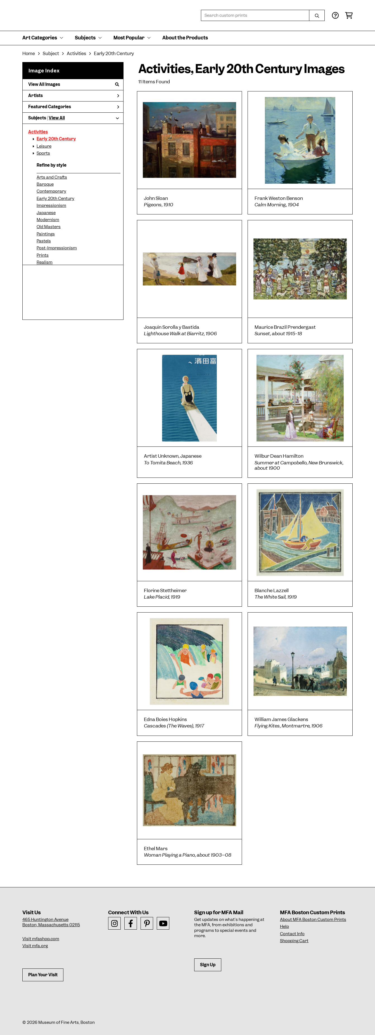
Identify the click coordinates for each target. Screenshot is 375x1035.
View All (57, 118)
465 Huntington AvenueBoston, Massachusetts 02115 (51, 922)
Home (28, 53)
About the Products (185, 38)
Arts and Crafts (52, 177)
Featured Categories (73, 107)
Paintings (46, 234)
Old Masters (49, 227)
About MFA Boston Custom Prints (313, 919)
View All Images (73, 84)
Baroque (45, 184)
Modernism (48, 220)
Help (284, 926)
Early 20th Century (56, 139)
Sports (43, 153)
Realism (45, 262)
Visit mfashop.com (40, 939)
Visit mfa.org (35, 946)
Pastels (44, 241)
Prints (43, 255)
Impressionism (51, 205)
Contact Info (292, 934)
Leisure (44, 146)
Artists (73, 95)
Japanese (46, 213)
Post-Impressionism (57, 248)
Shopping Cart (294, 941)
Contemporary (51, 191)
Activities (38, 132)
